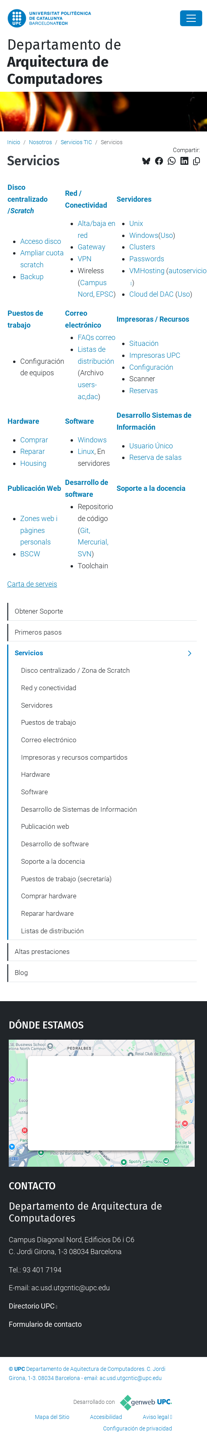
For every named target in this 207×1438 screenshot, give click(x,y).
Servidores (37, 705)
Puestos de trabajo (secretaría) (66, 879)
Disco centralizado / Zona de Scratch (75, 670)
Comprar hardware (49, 896)
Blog (21, 973)
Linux (86, 451)
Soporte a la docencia (53, 861)
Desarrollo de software (55, 844)
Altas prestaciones (42, 951)
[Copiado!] (196, 161)
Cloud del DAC (151, 294)
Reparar (32, 451)
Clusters (142, 247)
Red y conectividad (48, 688)
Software (34, 792)
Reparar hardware (47, 913)
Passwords (146, 259)
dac (92, 396)
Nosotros (40, 142)
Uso (167, 235)
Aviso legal (156, 1417)
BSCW (30, 554)
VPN (85, 259)
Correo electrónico (49, 740)
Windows (143, 235)
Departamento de (64, 62)
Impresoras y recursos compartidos (74, 757)
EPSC (104, 294)
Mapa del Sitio (52, 1417)
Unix (136, 223)
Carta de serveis (32, 584)
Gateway (91, 247)
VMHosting (147, 270)
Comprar (34, 440)
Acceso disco (40, 241)
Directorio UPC (32, 1306)
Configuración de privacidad (137, 1428)
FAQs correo (96, 337)
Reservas (143, 390)
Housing (33, 463)
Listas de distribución (52, 931)
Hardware (35, 774)
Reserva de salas (155, 457)
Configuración (151, 367)
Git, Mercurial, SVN (93, 542)
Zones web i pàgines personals (39, 530)
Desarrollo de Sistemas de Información (79, 809)
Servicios (29, 653)
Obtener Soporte (39, 611)
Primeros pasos (38, 632)
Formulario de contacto (45, 1324)
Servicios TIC (76, 142)
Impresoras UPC (154, 355)
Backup (32, 276)
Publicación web (45, 826)
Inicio (13, 142)
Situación (144, 343)
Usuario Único (151, 446)
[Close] (191, 18)
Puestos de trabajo (48, 722)
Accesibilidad (106, 1417)
